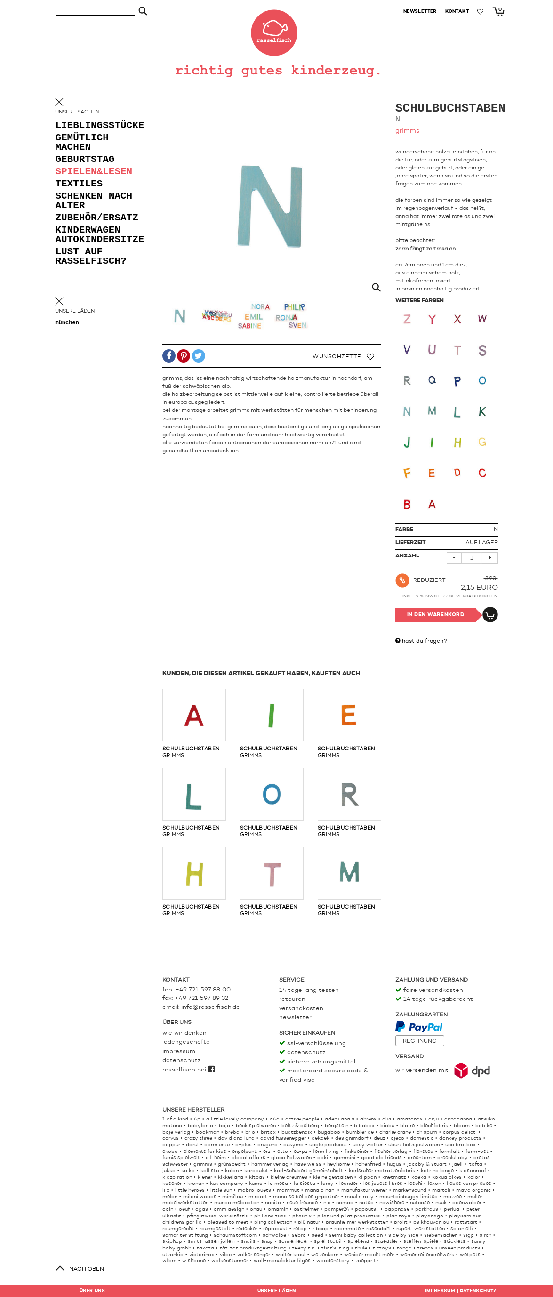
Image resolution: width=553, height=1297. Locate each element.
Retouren (292, 999)
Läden (276, 1291)
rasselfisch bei (188, 1070)
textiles (79, 185)
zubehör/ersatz (93, 219)
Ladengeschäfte (186, 1042)
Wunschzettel (343, 357)
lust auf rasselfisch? (91, 257)
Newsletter (295, 1018)
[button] (169, 356)
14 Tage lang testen (309, 990)
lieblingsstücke (93, 127)
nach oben (86, 1269)
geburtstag (85, 161)
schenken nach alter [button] (85, 202)
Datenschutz (181, 1060)
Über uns (92, 1291)
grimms (194, 723)
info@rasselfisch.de (210, 1007)
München (67, 324)
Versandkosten (477, 596)
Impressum (178, 1051)
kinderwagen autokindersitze (93, 236)
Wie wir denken (184, 1033)
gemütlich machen (82, 143)
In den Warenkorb (435, 615)
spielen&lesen (93, 173)
